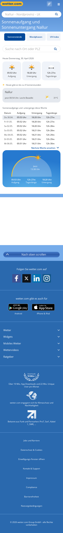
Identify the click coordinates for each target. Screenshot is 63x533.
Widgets (8, 336)
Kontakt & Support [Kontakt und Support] (31, 468)
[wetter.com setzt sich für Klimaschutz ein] (31, 400)
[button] (31, 330)
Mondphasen (36, 36)
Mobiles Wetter (12, 343)
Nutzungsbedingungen (31, 505)
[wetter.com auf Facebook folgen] (16, 278)
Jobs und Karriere (32, 440)
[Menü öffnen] (57, 4)
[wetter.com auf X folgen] (26, 279)
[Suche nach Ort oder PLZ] (31, 14)
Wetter (7, 330)
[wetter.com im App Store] (43, 309)
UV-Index (54, 36)
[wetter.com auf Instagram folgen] (47, 278)
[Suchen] (55, 14)
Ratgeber (8, 356)
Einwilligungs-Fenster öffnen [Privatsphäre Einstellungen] (31, 459)
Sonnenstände (15, 36)
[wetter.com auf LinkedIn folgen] (36, 278)
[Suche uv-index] (54, 49)
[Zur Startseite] (13, 4)
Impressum (31, 478)
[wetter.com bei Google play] (18, 309)
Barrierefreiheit (31, 496)
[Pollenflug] (49, 3)
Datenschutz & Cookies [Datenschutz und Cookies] (31, 450)
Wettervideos (11, 350)
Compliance (31, 487)
